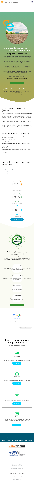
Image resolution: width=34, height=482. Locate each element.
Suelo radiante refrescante (17, 468)
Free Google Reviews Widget (25, 327)
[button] (2, 326)
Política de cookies (17, 478)
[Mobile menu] (32, 2)
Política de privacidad (17, 476)
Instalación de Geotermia (17, 465)
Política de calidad (17, 479)
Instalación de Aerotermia (17, 464)
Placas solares (17, 466)
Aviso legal (17, 480)
